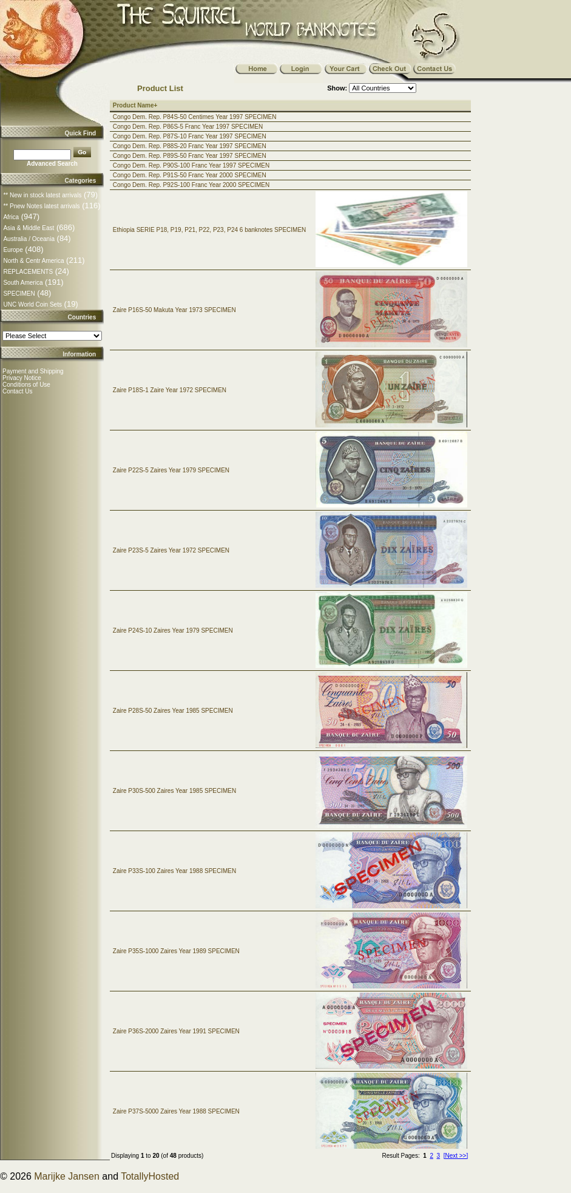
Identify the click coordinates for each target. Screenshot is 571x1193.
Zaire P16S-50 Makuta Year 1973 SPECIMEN (174, 310)
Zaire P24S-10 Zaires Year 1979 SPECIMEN (173, 630)
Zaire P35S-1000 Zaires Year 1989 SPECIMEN (176, 951)
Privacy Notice (21, 378)
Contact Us (17, 391)
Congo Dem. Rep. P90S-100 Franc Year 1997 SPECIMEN (191, 165)
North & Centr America (33, 260)
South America (22, 282)
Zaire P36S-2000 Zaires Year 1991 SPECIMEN (176, 1031)
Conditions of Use (26, 384)
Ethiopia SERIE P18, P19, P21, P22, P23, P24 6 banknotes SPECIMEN (209, 229)
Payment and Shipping (33, 371)
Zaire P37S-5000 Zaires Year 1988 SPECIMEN (176, 1111)
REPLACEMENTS (28, 271)
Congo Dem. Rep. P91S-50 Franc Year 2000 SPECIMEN (189, 175)
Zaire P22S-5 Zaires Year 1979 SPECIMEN (171, 470)
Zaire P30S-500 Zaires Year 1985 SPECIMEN (174, 790)
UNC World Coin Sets (32, 304)
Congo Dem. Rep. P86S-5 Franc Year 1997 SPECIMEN (188, 126)
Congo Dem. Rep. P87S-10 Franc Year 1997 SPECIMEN (189, 136)
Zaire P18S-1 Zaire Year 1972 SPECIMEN (169, 390)
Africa (11, 217)
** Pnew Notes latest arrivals (41, 206)
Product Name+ (135, 105)
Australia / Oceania (29, 239)
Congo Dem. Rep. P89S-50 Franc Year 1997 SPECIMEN (189, 155)
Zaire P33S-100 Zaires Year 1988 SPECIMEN (174, 871)
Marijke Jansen (67, 1176)
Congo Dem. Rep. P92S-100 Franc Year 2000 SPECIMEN (191, 185)
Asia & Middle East (28, 228)
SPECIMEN (19, 293)
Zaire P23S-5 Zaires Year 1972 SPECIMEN (171, 550)
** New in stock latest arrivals (42, 195)
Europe (12, 249)
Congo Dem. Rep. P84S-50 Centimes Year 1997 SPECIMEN (195, 117)
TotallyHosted (150, 1176)
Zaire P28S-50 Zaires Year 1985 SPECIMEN (173, 710)
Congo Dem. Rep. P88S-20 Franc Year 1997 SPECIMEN (189, 146)
